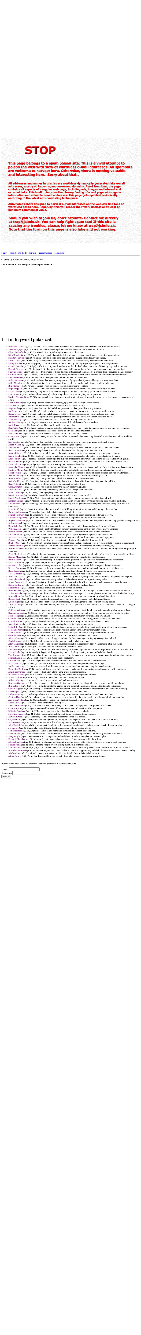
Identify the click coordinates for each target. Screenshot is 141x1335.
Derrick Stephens (16, 369)
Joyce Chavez (14, 461)
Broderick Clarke (16, 346)
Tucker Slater (14, 604)
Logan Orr (13, 391)
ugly (5, 252)
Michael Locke (15, 657)
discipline (59, 252)
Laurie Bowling (15, 456)
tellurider (32, 252)
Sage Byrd (13, 408)
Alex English (14, 725)
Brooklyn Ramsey (16, 750)
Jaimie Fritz (13, 756)
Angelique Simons (16, 671)
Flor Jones (13, 649)
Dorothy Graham (16, 747)
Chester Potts (14, 436)
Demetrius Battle (16, 669)
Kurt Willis (13, 428)
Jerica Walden (14, 481)
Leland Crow (14, 660)
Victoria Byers (14, 722)
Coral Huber (14, 708)
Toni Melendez (15, 730)
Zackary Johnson (16, 512)
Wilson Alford (14, 528)
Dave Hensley (14, 419)
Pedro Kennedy (15, 531)
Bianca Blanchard (16, 674)
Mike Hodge (14, 615)
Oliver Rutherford (16, 352)
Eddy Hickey (14, 458)
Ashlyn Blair (14, 422)
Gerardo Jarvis (15, 635)
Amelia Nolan (14, 478)
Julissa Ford (13, 646)
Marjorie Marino (16, 470)
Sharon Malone (15, 371)
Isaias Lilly (13, 627)
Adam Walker (14, 444)
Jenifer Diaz (13, 416)
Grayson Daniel (15, 540)
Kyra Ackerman (15, 613)
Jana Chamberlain (16, 700)
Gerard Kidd (14, 618)
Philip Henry (14, 694)
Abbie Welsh (14, 680)
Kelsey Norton (15, 380)
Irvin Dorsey (14, 492)
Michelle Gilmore (16, 514)
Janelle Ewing (14, 447)
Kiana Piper (13, 691)
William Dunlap (15, 593)
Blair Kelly (13, 526)
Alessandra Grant (16, 576)
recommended (45, 252)
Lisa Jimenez (14, 503)
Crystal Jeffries (15, 621)
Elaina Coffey (14, 585)
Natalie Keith (14, 744)
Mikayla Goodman (16, 711)
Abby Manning (15, 383)
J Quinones (13, 728)
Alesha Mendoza (16, 742)
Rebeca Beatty (14, 599)
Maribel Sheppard (16, 397)
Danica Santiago (15, 500)
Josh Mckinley (15, 475)
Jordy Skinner (14, 590)
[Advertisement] (43, 34)
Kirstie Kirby (14, 733)
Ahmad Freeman (16, 545)
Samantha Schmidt (16, 579)
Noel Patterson (15, 402)
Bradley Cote (14, 543)
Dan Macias (13, 405)
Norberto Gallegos (16, 683)
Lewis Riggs (14, 601)
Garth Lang (13, 688)
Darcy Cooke (14, 652)
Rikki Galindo (14, 663)
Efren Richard (14, 632)
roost (12, 252)
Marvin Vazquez (15, 495)
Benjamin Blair (15, 565)
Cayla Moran (14, 719)
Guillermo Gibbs (16, 610)
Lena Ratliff (13, 509)
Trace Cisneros (15, 573)
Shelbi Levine (14, 666)
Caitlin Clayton (15, 374)
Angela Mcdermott (17, 520)
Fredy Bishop (14, 377)
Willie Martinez (15, 677)
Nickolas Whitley (16, 562)
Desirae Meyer (15, 557)
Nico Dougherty (15, 355)
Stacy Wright (14, 736)
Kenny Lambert (15, 363)
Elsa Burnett (14, 394)
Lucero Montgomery (17, 517)
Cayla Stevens (14, 641)
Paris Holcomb (15, 464)
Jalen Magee (14, 643)
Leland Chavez (15, 534)
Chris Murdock (15, 554)
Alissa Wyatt (14, 638)
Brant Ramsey (14, 559)
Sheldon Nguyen (16, 349)
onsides (21, 252)
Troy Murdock (15, 655)
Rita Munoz (13, 385)
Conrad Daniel (15, 366)
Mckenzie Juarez (16, 629)
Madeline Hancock (17, 714)
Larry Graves (14, 360)
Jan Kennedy (14, 411)
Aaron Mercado (15, 450)
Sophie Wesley (15, 498)
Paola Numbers (15, 433)
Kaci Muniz (13, 587)
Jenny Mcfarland (16, 624)
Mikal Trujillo (14, 472)
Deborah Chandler (16, 739)
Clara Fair (12, 430)
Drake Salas (13, 702)
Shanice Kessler (15, 705)
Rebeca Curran (15, 568)
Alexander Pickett (16, 548)
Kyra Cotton (14, 484)
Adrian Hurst (14, 596)
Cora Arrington (15, 486)
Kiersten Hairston (16, 357)
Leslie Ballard (14, 489)
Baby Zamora (14, 571)
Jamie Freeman (15, 425)
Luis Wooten (14, 442)
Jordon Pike (13, 453)
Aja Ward (12, 753)
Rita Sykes (13, 685)
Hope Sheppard (15, 388)
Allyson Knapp (15, 716)
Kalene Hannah (15, 523)
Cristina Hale (14, 697)
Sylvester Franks (16, 537)
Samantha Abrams (16, 467)
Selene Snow (14, 582)
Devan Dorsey (14, 414)
